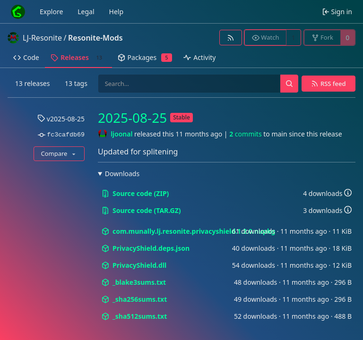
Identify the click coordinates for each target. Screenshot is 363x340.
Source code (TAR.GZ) (141, 210)
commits (245, 133)
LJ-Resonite (42, 37)
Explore (51, 11)
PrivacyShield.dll (134, 265)
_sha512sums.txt (134, 316)
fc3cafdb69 (61, 135)
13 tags (76, 83)
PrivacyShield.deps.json (146, 248)
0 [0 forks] (347, 37)
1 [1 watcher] (293, 37)
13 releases (32, 83)
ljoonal (121, 133)
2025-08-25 (132, 117)
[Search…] (289, 84)
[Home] (18, 11)
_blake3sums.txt (134, 282)
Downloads (122, 173)
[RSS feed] (230, 37)
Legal (86, 11)
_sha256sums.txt (134, 299)
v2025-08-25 (61, 118)
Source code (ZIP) (135, 193)
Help (116, 11)
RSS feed (333, 84)
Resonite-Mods (95, 37)
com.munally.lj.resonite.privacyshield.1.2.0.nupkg (167, 231)
